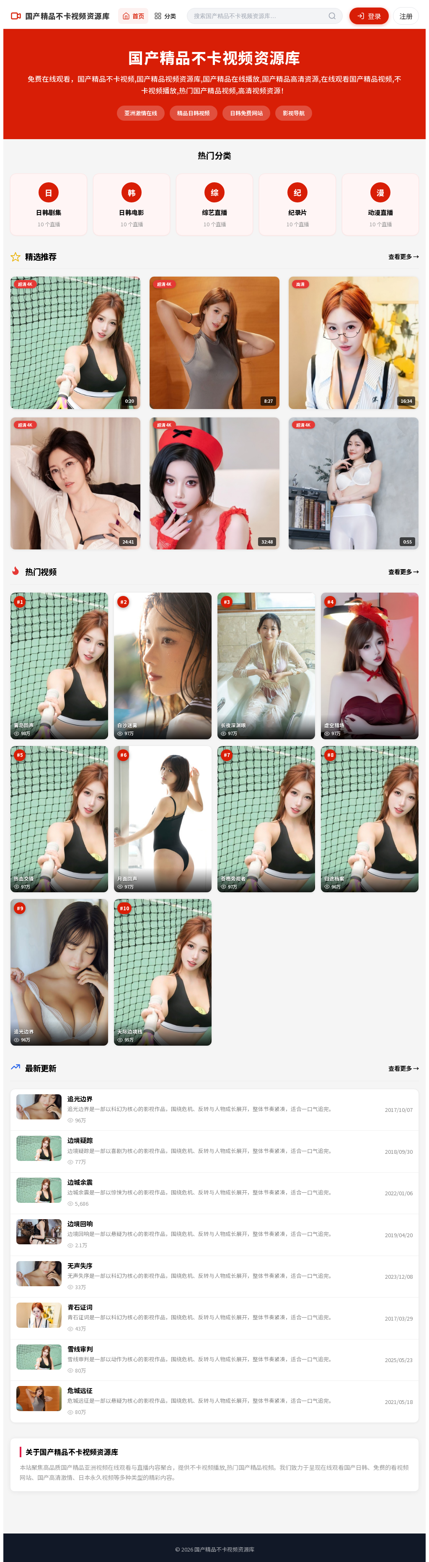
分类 (165, 15)
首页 (133, 15)
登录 (369, 16)
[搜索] (264, 15)
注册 (406, 16)
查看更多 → (403, 256)
